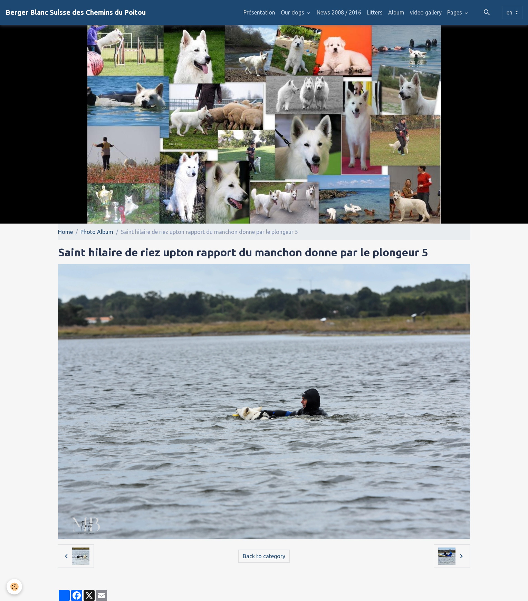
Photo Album (96, 232)
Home (65, 232)
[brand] (76, 12)
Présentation (259, 12)
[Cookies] (14, 586)
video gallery (426, 12)
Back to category (264, 556)
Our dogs (293, 12)
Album (396, 12)
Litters (375, 12)
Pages (455, 12)
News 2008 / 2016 (339, 12)
